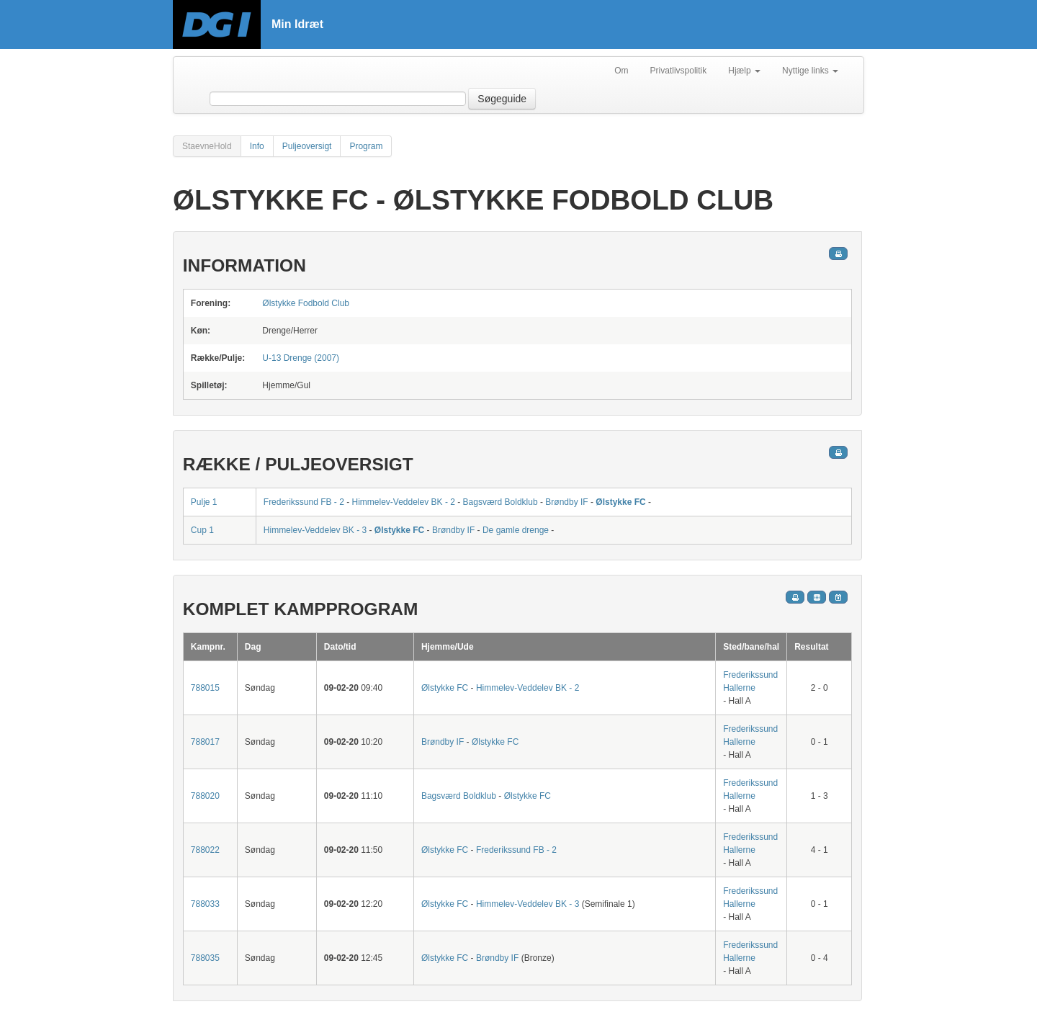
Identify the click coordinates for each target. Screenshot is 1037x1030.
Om (621, 71)
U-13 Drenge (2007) (300, 358)
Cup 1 (202, 530)
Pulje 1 (204, 502)
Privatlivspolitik (678, 71)
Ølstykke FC (620, 502)
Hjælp (744, 71)
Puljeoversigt (307, 146)
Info (257, 146)
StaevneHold (207, 146)
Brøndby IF (566, 502)
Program (365, 146)
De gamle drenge (515, 530)
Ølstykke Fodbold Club (305, 303)
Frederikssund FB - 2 (304, 502)
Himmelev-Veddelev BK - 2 (403, 502)
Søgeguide (501, 98)
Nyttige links (810, 71)
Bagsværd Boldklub (500, 502)
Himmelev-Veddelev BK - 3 (315, 530)
